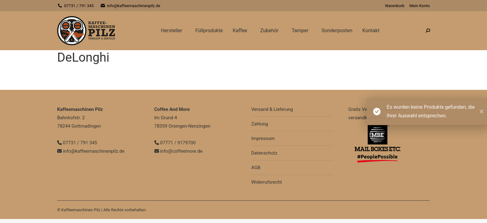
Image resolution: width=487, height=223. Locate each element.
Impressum (263, 138)
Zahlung (259, 124)
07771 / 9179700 (175, 143)
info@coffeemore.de (178, 151)
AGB (255, 167)
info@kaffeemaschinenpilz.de (130, 6)
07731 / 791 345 (75, 6)
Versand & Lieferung (272, 109)
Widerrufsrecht (266, 182)
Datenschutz (264, 153)
